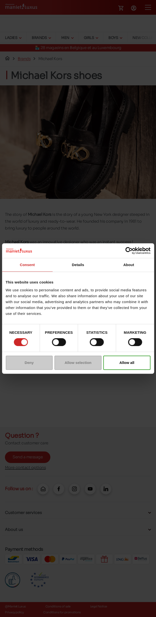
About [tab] (128, 265)
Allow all (126, 362)
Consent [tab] (27, 265)
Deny (29, 362)
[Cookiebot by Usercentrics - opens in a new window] (128, 250)
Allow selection (78, 362)
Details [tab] (78, 265)
